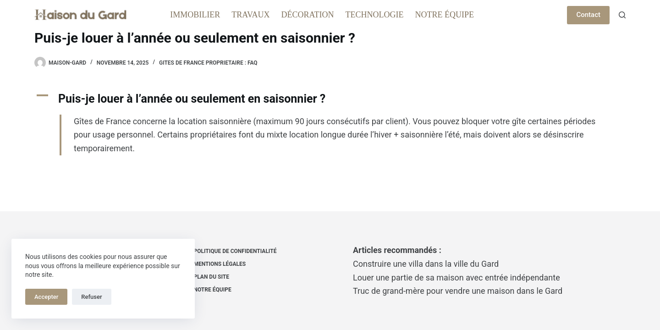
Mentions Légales (220, 264)
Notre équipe (444, 14)
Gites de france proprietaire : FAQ (208, 63)
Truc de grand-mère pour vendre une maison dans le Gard (457, 291)
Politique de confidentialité (235, 251)
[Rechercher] (622, 14)
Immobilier (195, 14)
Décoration (307, 14)
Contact (588, 15)
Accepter (46, 296)
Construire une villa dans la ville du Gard (426, 264)
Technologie (375, 14)
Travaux (250, 14)
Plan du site (211, 277)
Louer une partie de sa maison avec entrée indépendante (456, 277)
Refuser (91, 296)
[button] (330, 99)
